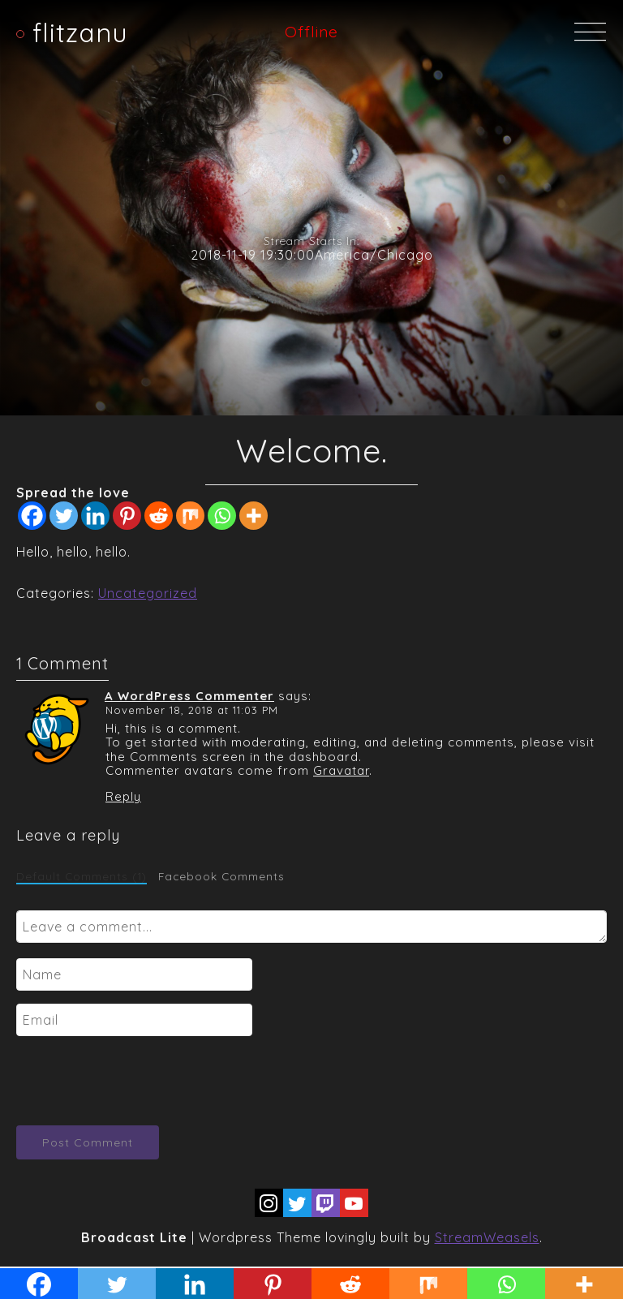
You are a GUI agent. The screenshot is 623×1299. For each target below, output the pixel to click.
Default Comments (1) (81, 876)
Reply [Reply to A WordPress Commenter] (123, 796)
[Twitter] (63, 515)
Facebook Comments (221, 876)
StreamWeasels (487, 1237)
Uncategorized (147, 593)
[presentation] (139, 1080)
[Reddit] (158, 515)
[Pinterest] (127, 515)
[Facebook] (32, 515)
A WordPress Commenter (189, 695)
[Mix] (190, 515)
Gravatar (341, 770)
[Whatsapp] (222, 515)
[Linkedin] (95, 515)
